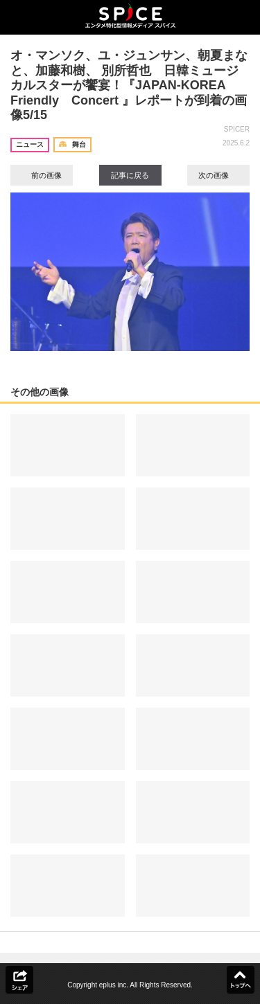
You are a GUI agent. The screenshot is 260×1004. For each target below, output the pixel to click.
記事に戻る (130, 175)
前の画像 (41, 175)
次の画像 (218, 175)
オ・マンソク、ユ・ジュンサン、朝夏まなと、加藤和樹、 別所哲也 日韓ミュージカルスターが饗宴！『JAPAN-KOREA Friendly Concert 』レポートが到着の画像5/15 (129, 85)
